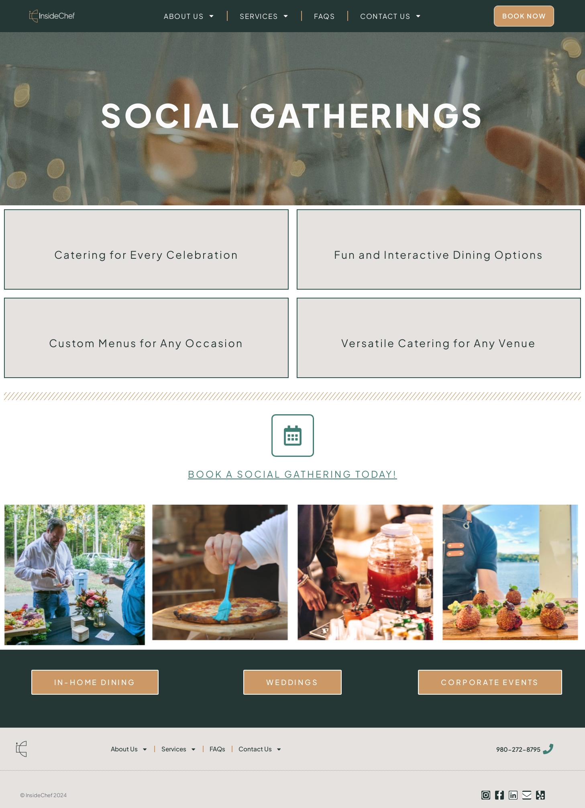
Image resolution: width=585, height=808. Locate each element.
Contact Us (391, 16)
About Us (189, 16)
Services (264, 16)
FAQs (324, 16)
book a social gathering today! (293, 474)
